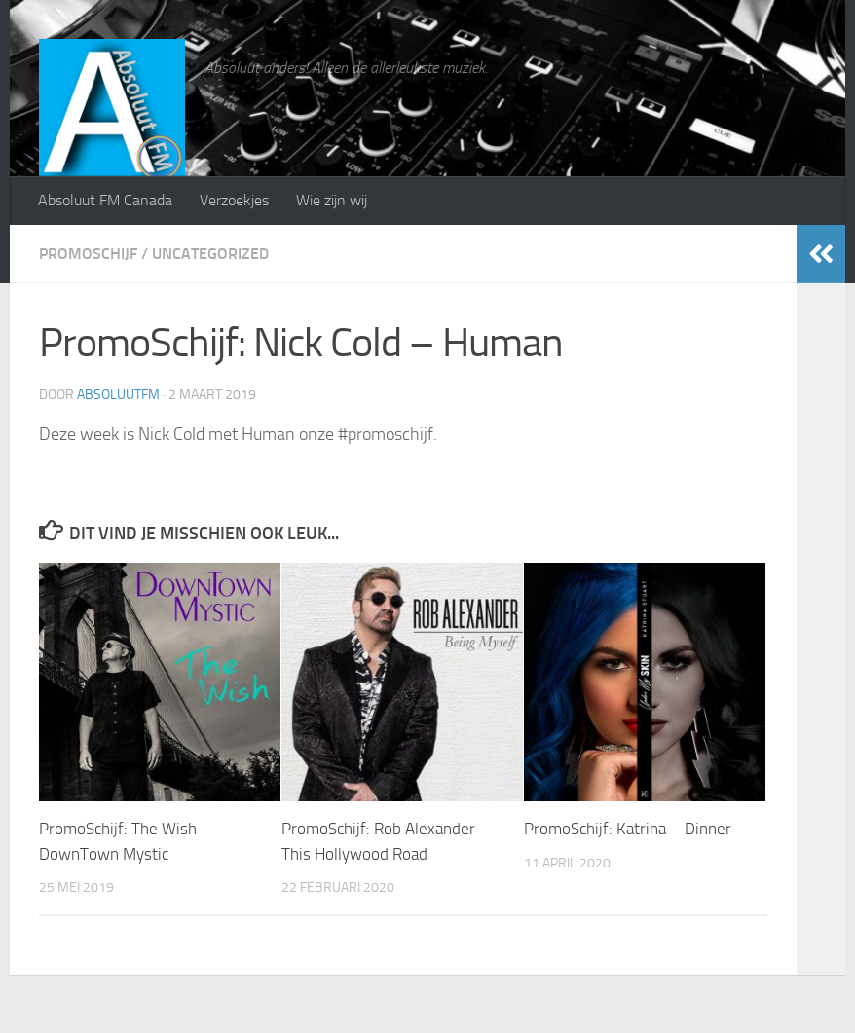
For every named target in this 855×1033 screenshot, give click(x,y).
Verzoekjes (234, 200)
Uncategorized (210, 253)
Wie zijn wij (331, 200)
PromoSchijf (88, 253)
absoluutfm (118, 395)
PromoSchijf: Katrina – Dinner (627, 828)
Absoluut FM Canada (105, 200)
